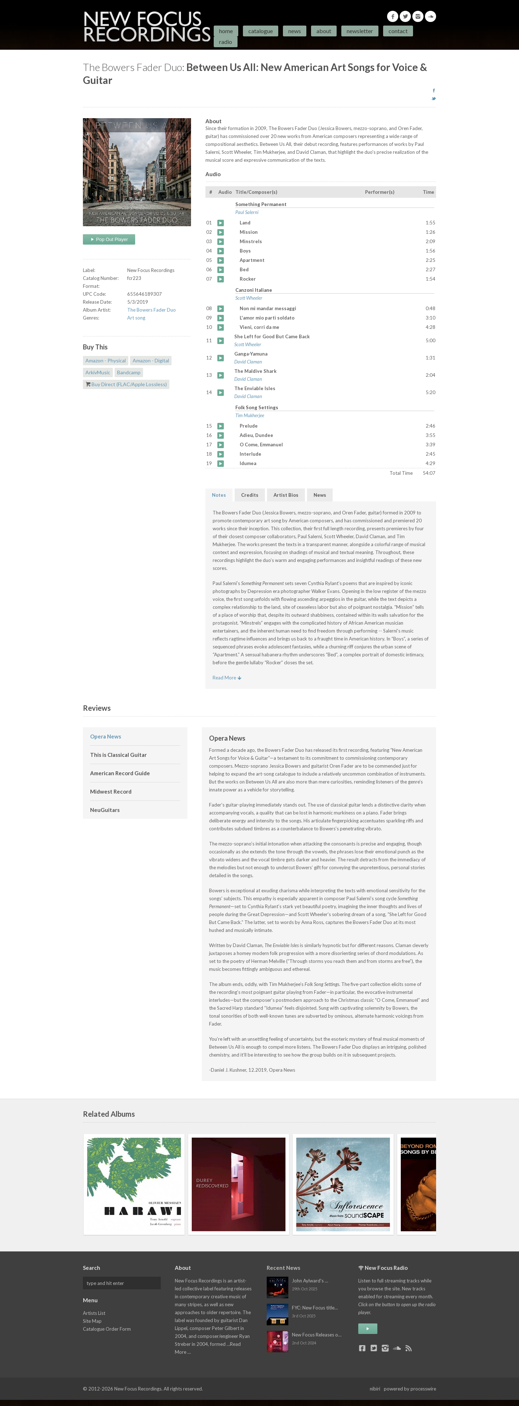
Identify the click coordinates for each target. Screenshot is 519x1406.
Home (226, 30)
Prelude (220, 426)
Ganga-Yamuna (220, 358)
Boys (220, 251)
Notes (219, 495)
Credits (249, 495)
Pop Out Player (109, 239)
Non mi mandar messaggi (220, 308)
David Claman (248, 362)
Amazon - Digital (151, 360)
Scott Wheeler (248, 298)
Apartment (220, 260)
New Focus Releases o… (316, 1335)
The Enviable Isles (220, 392)
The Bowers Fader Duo (151, 310)
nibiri (375, 1389)
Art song (136, 318)
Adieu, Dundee (220, 435)
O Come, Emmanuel (220, 445)
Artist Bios (286, 495)
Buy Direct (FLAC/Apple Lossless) (129, 384)
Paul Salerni (246, 212)
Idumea (220, 463)
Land (220, 223)
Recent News (283, 1267)
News (294, 30)
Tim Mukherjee (249, 415)
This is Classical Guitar (118, 754)
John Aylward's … (310, 1281)
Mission (220, 232)
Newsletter (360, 30)
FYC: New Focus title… (315, 1308)
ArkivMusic (97, 372)
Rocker (220, 279)
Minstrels (220, 241)
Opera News (105, 736)
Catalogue (260, 30)
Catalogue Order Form (107, 1329)
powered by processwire (410, 1389)
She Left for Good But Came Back (220, 341)
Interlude (220, 454)
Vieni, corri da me (220, 327)
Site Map (92, 1321)
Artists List (94, 1313)
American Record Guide (120, 773)
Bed (220, 270)
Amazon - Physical (105, 360)
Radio (225, 41)
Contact (398, 30)
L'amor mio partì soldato (220, 318)
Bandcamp (129, 372)
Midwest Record (111, 791)
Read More (227, 677)
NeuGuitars (105, 810)
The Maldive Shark (220, 375)
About (323, 30)
